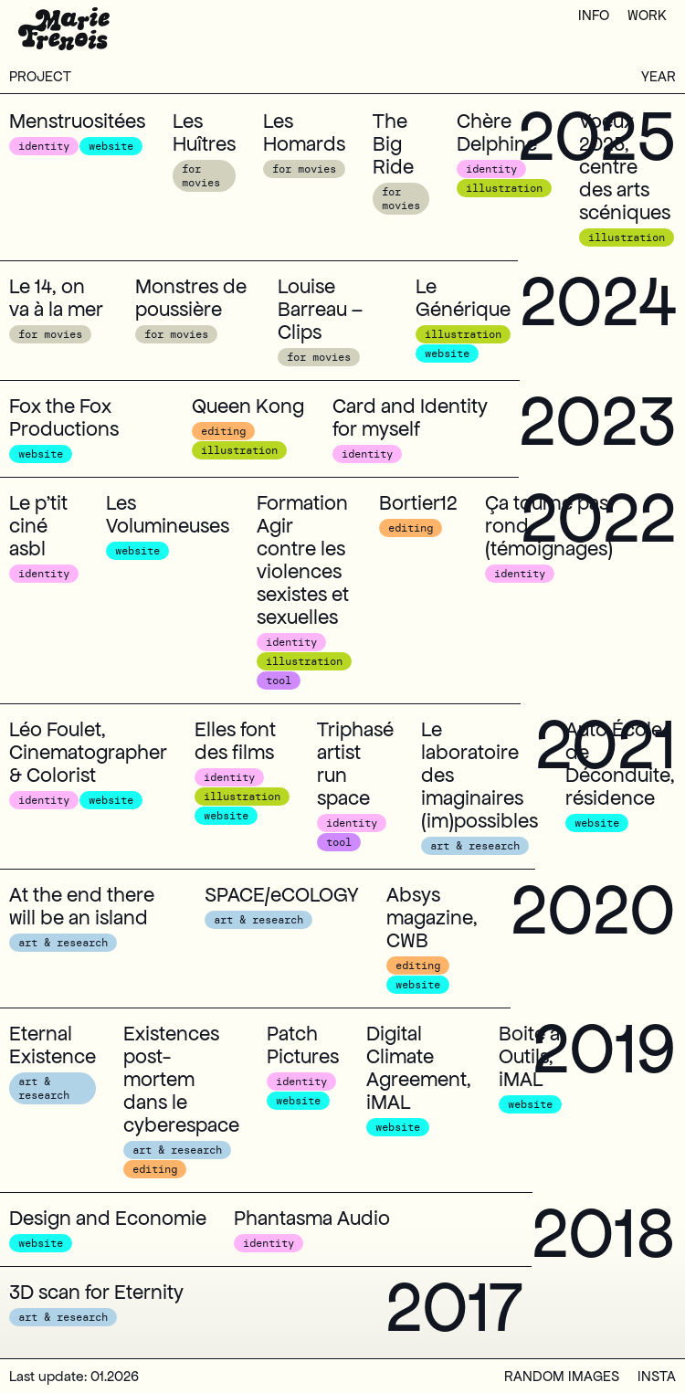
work (647, 15)
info (593, 15)
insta (657, 1376)
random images (561, 1376)
